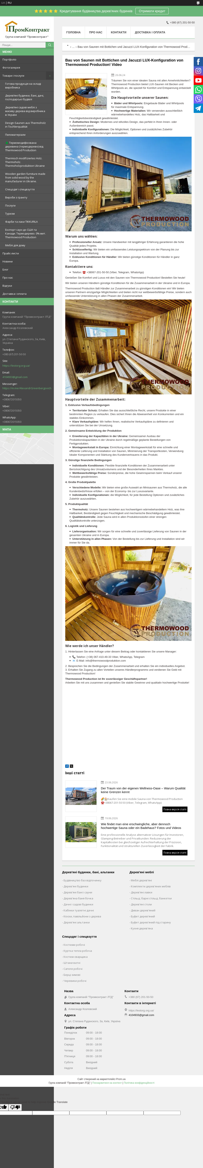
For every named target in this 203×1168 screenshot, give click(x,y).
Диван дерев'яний (143, 910)
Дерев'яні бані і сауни (78, 892)
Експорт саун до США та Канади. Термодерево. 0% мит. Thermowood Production (25, 233)
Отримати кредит (152, 11)
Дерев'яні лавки (141, 892)
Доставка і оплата (14, 294)
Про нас (7, 277)
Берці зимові (72, 975)
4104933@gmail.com (15, 377)
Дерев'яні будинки (76, 886)
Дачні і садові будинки (78, 904)
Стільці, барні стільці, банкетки (151, 898)
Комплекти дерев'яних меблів (151, 886)
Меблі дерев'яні (141, 880)
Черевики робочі (75, 981)
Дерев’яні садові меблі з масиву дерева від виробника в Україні (25, 111)
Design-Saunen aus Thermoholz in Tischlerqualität (25, 124)
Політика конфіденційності (139, 1082)
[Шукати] (50, 45)
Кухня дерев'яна (142, 928)
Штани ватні (72, 963)
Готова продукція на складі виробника (23, 85)
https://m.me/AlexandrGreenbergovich (26, 388)
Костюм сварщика (76, 957)
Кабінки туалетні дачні (79, 910)
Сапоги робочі (73, 969)
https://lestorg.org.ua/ (16, 365)
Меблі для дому (15, 245)
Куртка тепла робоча (78, 951)
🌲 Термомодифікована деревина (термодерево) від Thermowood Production (24, 146)
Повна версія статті (174, 809)
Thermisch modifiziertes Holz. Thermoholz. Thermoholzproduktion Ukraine (25, 162)
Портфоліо (9, 59)
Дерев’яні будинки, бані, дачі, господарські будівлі (24, 97)
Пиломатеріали (15, 134)
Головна (73, 32)
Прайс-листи (10, 253)
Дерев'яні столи (141, 904)
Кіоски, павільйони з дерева (82, 916)
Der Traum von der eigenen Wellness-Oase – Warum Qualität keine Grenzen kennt (143, 790)
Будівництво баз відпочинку (83, 880)
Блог (5, 269)
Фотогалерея (11, 67)
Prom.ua (121, 1079)
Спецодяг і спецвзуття (20, 189)
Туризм (10, 213)
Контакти (118, 32)
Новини (7, 261)
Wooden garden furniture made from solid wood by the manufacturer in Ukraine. (25, 177)
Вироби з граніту (16, 197)
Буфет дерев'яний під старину (151, 922)
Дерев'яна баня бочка (78, 898)
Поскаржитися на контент (107, 1082)
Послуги (10, 205)
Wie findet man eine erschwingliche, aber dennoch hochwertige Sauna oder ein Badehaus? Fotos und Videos (141, 826)
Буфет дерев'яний (143, 916)
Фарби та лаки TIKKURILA (21, 221)
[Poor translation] (15, 1107)
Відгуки (7, 285)
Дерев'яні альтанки (77, 922)
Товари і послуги (13, 75)
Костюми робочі (74, 945)
